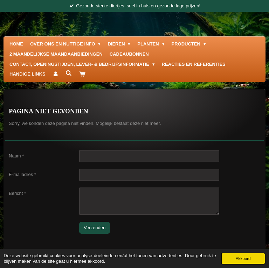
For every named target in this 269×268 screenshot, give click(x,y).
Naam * (16, 155)
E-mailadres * (22, 174)
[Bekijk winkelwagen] (82, 74)
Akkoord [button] (243, 258)
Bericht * (17, 193)
